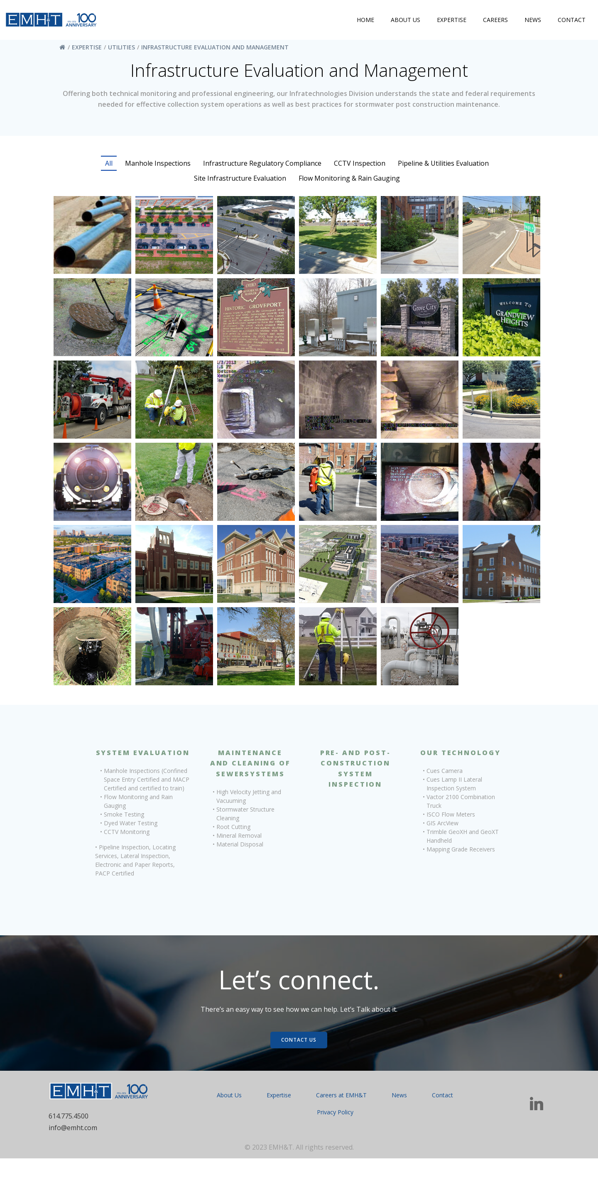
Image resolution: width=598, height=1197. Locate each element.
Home (363, 22)
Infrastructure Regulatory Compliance (262, 166)
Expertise (449, 22)
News (530, 22)
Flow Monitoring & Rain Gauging (349, 181)
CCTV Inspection (359, 166)
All (109, 166)
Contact (569, 22)
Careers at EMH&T (341, 1132)
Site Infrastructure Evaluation (240, 181)
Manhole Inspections (158, 166)
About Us (403, 22)
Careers (493, 22)
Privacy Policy (334, 1149)
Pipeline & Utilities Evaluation (443, 166)
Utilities (123, 48)
